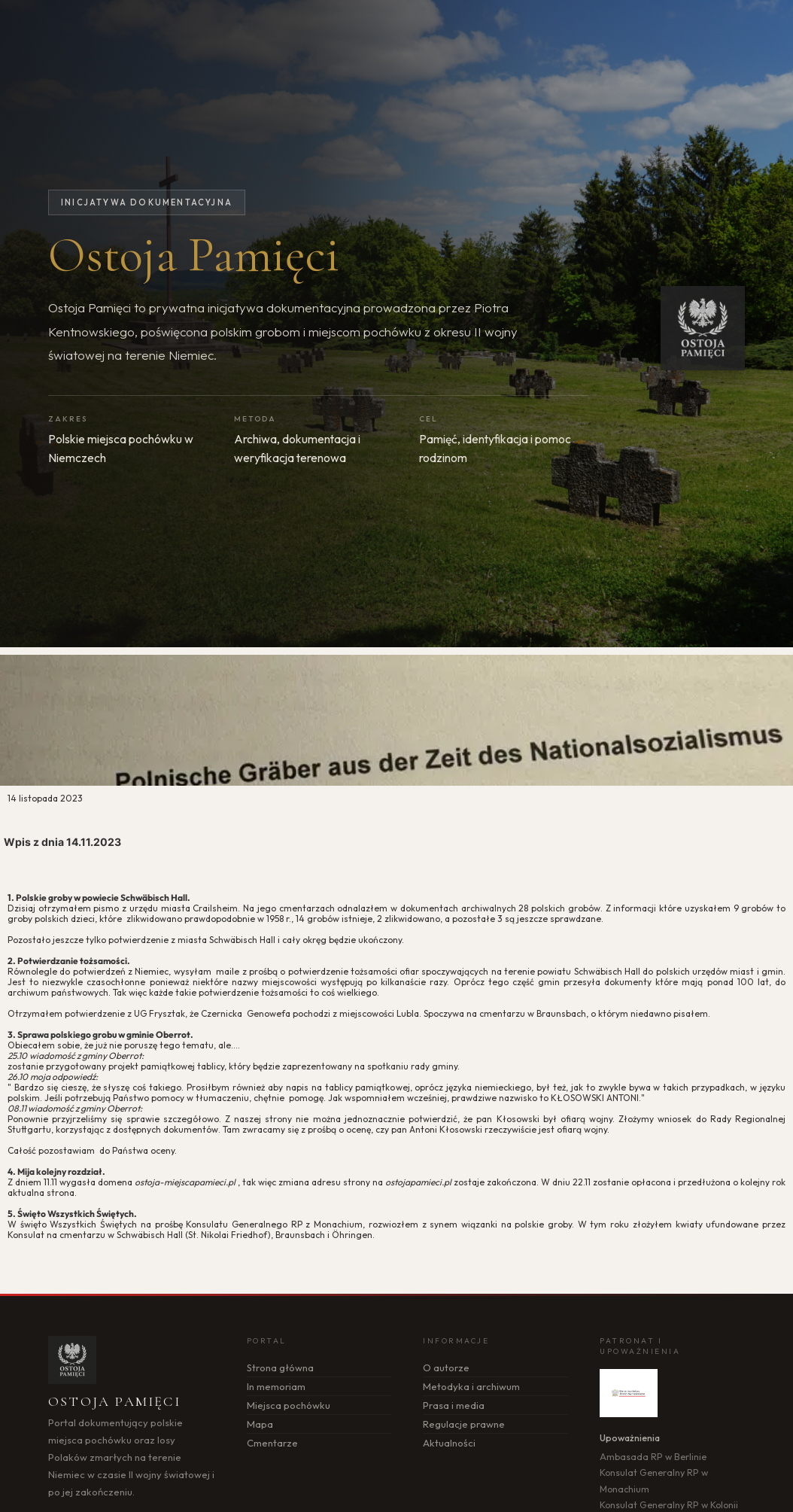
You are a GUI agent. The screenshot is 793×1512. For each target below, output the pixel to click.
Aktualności (449, 1443)
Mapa (260, 1424)
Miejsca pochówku (288, 1405)
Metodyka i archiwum (471, 1386)
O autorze (446, 1367)
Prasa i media (454, 1405)
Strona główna (280, 1367)
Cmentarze (272, 1443)
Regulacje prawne (464, 1424)
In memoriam (276, 1386)
